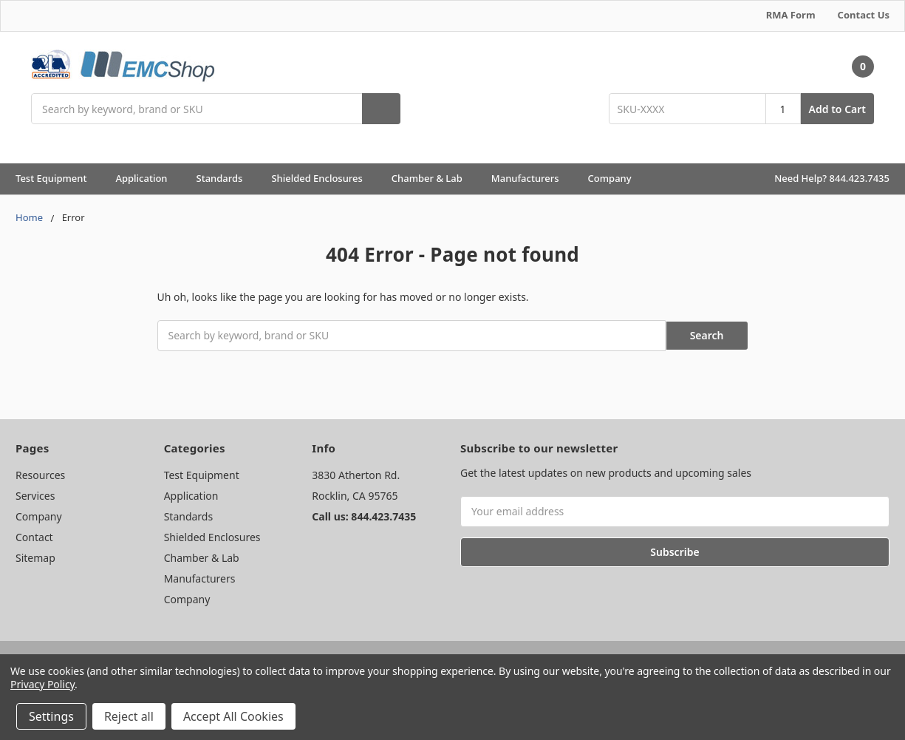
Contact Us (863, 14)
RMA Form (791, 14)
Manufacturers (532, 178)
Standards (226, 178)
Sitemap (35, 556)
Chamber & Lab (434, 178)
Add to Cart (837, 109)
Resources (40, 473)
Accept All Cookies (233, 716)
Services (35, 494)
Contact (34, 536)
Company (616, 178)
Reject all (129, 716)
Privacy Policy (42, 684)
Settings (51, 716)
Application (147, 178)
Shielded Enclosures (323, 178)
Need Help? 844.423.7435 (831, 178)
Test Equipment (58, 178)
